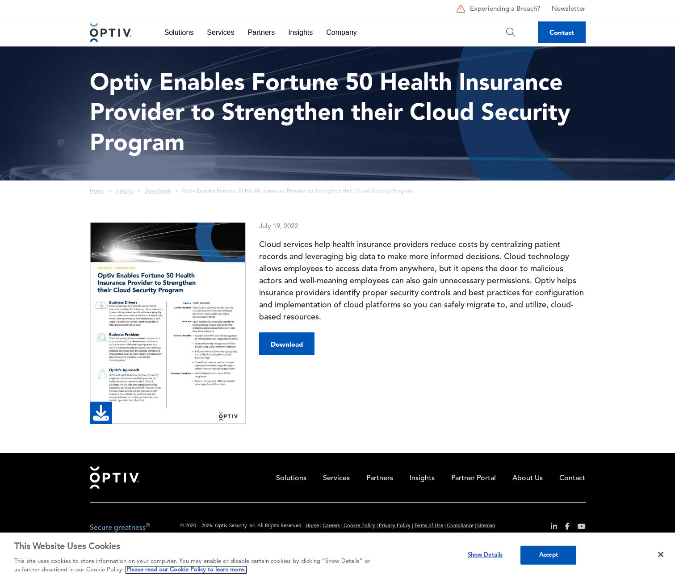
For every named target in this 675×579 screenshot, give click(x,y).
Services (220, 32)
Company (341, 32)
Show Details (485, 555)
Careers (331, 526)
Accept (548, 555)
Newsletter (569, 9)
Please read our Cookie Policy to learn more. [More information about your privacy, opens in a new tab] (186, 570)
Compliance (460, 526)
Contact (561, 32)
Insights (300, 32)
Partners (261, 32)
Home (97, 191)
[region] (337, 556)
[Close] (661, 554)
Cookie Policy (359, 526)
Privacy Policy (395, 526)
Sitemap (486, 526)
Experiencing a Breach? (497, 8)
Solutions (179, 32)
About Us (527, 478)
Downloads (157, 191)
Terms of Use (428, 526)
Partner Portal (473, 478)
